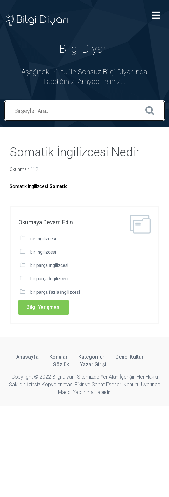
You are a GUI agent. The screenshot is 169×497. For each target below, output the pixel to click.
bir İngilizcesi (43, 252)
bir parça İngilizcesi (49, 265)
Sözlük (61, 364)
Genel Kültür (129, 357)
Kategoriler (91, 357)
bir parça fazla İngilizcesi (55, 292)
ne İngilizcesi (43, 238)
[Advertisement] (84, 450)
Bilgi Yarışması (43, 307)
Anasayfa (27, 357)
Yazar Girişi (93, 364)
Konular (58, 357)
